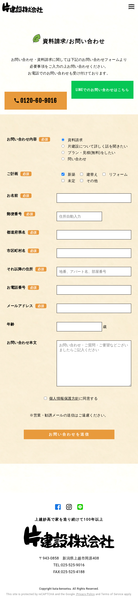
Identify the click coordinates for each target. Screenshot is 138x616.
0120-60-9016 (35, 100)
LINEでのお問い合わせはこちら (102, 104)
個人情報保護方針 (64, 432)
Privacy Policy (85, 600)
